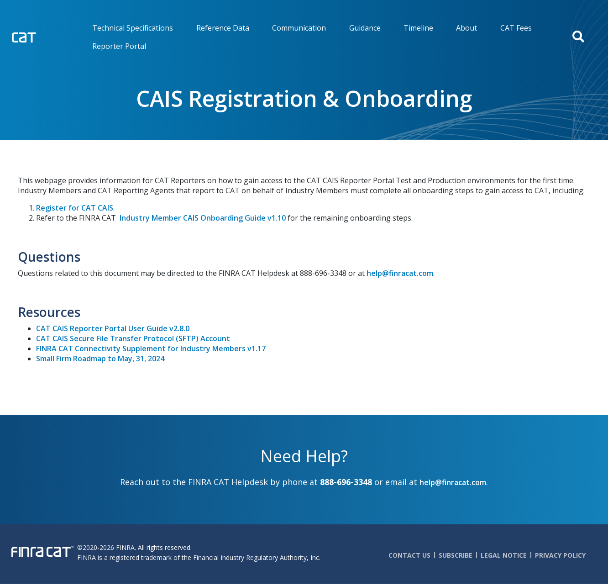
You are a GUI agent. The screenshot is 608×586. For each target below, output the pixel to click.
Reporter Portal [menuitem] (119, 46)
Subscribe (455, 555)
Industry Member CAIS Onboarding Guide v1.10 (203, 218)
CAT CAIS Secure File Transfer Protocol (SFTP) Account (133, 338)
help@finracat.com (400, 273)
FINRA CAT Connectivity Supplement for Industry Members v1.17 (151, 348)
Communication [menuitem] (299, 28)
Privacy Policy (560, 555)
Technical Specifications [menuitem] (132, 28)
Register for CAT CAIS (74, 208)
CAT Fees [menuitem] (516, 28)
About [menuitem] (466, 28)
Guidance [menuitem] (365, 28)
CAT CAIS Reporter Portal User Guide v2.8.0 (112, 328)
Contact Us (409, 555)
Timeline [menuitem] (418, 28)
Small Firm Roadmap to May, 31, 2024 (100, 359)
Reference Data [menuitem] (222, 28)
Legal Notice (504, 555)
